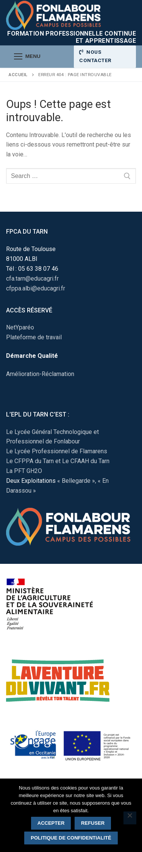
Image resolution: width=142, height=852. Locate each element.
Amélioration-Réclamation (40, 374)
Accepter (51, 823)
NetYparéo (20, 327)
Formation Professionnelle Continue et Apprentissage (71, 37)
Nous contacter (95, 56)
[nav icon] (27, 57)
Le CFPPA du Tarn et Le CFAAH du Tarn (57, 461)
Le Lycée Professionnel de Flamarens (56, 451)
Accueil (18, 74)
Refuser (93, 823)
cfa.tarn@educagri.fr (32, 278)
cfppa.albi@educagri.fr (35, 288)
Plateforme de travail (34, 337)
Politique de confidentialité (71, 838)
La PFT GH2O (24, 470)
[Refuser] (129, 817)
